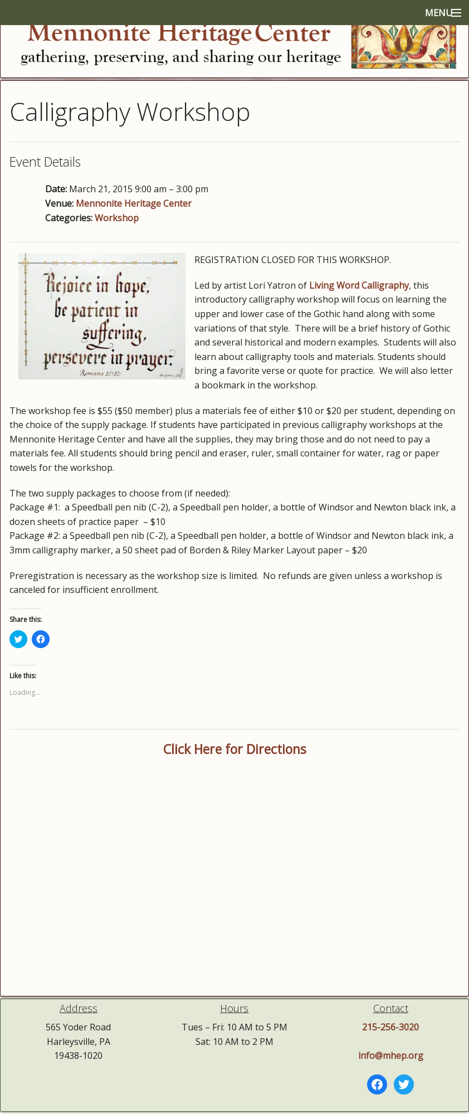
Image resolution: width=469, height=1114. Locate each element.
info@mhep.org (390, 1055)
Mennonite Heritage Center (134, 203)
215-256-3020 (390, 1027)
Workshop (117, 218)
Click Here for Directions (234, 749)
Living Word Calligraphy (359, 285)
